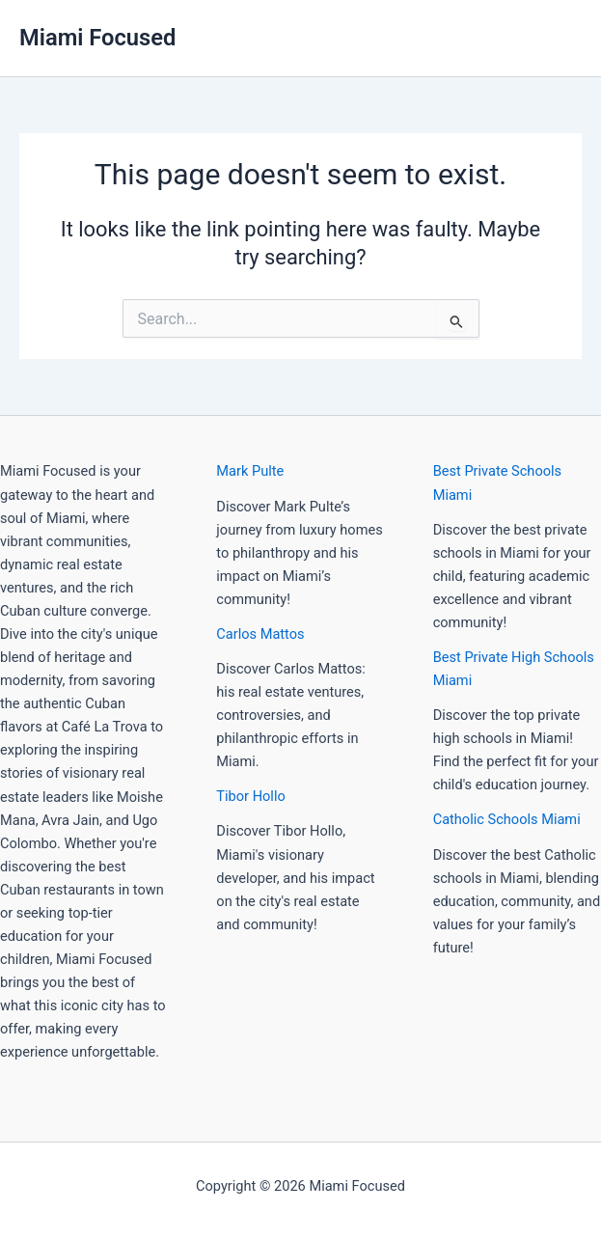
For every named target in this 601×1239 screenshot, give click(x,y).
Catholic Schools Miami (507, 819)
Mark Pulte (250, 471)
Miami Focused (97, 37)
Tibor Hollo (250, 796)
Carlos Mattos (260, 634)
